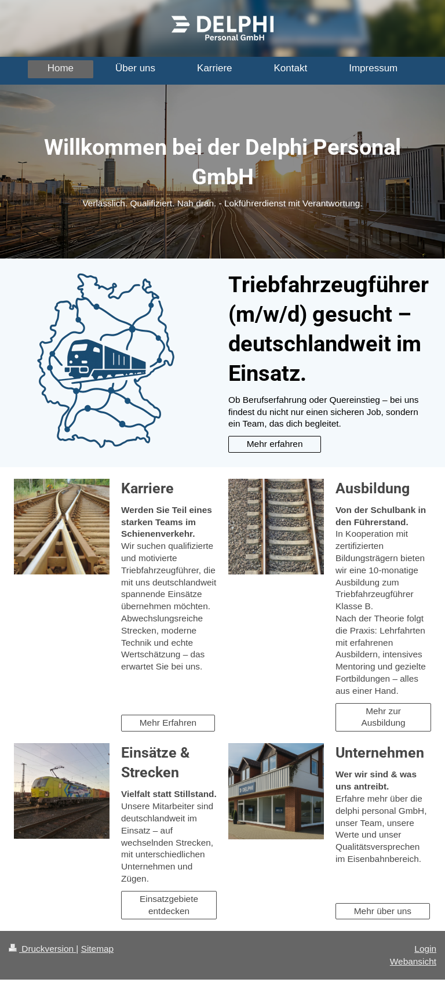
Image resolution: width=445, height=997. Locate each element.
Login (425, 949)
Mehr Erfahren (168, 722)
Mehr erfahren (275, 444)
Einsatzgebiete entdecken (169, 905)
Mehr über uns (382, 911)
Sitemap (97, 949)
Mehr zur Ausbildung (383, 717)
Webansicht (413, 961)
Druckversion (42, 949)
